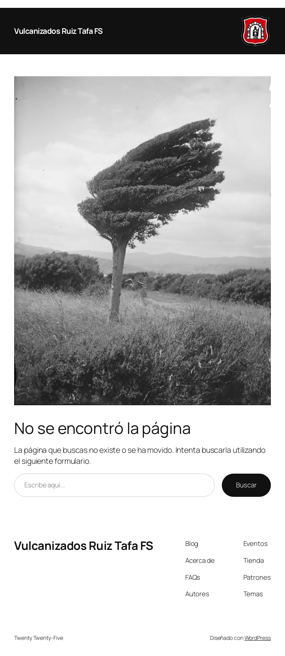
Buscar (246, 484)
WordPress (258, 637)
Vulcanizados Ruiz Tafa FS (58, 31)
